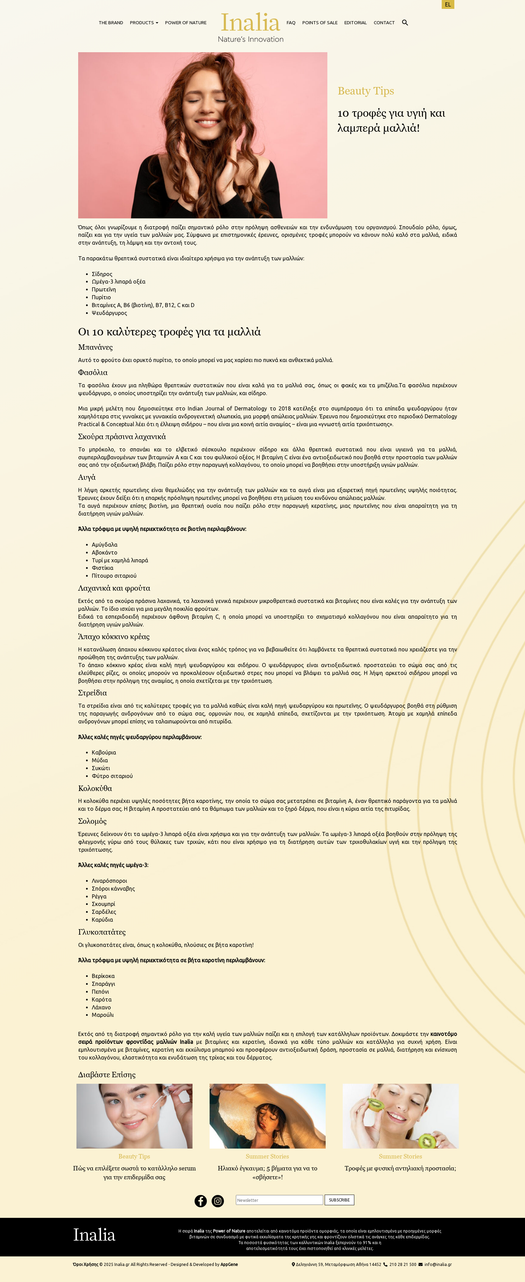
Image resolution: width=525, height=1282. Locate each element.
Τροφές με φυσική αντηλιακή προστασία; (400, 1168)
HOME (250, 22)
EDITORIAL (355, 22)
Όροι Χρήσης (85, 1264)
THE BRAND (111, 22)
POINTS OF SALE (320, 22)
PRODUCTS (144, 22)
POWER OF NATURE (186, 22)
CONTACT (384, 22)
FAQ (291, 22)
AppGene (229, 1264)
